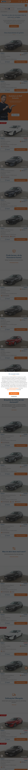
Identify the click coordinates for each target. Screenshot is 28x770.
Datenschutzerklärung (13, 388)
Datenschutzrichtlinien (11, 389)
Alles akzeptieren (14, 393)
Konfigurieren (14, 396)
